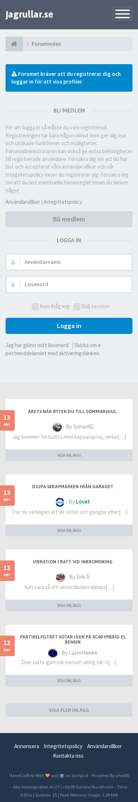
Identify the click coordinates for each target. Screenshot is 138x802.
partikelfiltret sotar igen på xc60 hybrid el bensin (73, 639)
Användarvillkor (23, 201)
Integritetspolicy (63, 201)
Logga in (69, 325)
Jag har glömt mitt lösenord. (38, 345)
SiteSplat (79, 775)
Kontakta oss (68, 755)
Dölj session (91, 306)
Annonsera (26, 746)
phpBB (122, 775)
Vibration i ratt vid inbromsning (73, 561)
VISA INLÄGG (69, 455)
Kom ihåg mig (51, 306)
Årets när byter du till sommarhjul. (73, 411)
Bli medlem (69, 219)
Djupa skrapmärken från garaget (72, 486)
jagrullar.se (29, 14)
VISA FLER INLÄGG (69, 710)
